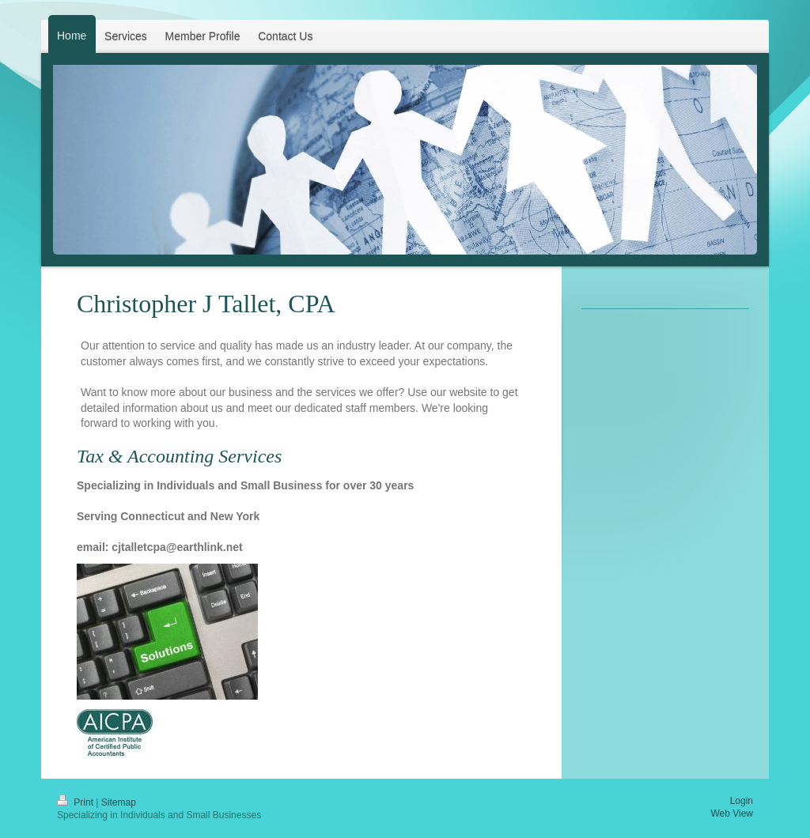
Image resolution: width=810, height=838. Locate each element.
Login (741, 800)
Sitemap (118, 802)
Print (76, 802)
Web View (731, 813)
